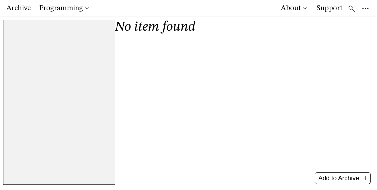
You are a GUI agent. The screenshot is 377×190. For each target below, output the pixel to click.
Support (329, 8)
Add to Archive (342, 178)
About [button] (294, 8)
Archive (18, 8)
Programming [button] (64, 8)
